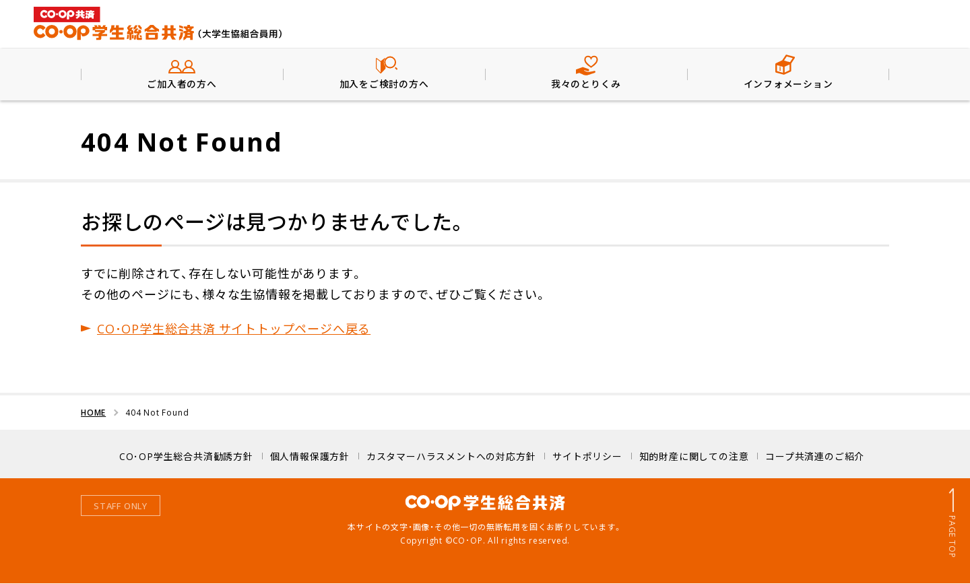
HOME (93, 413)
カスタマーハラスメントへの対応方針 (451, 456)
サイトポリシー (587, 456)
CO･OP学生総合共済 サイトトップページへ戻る (233, 328)
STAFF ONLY (121, 506)
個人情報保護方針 (310, 456)
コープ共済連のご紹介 (814, 456)
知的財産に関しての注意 (694, 456)
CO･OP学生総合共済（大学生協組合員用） (158, 23)
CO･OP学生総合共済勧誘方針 (186, 456)
